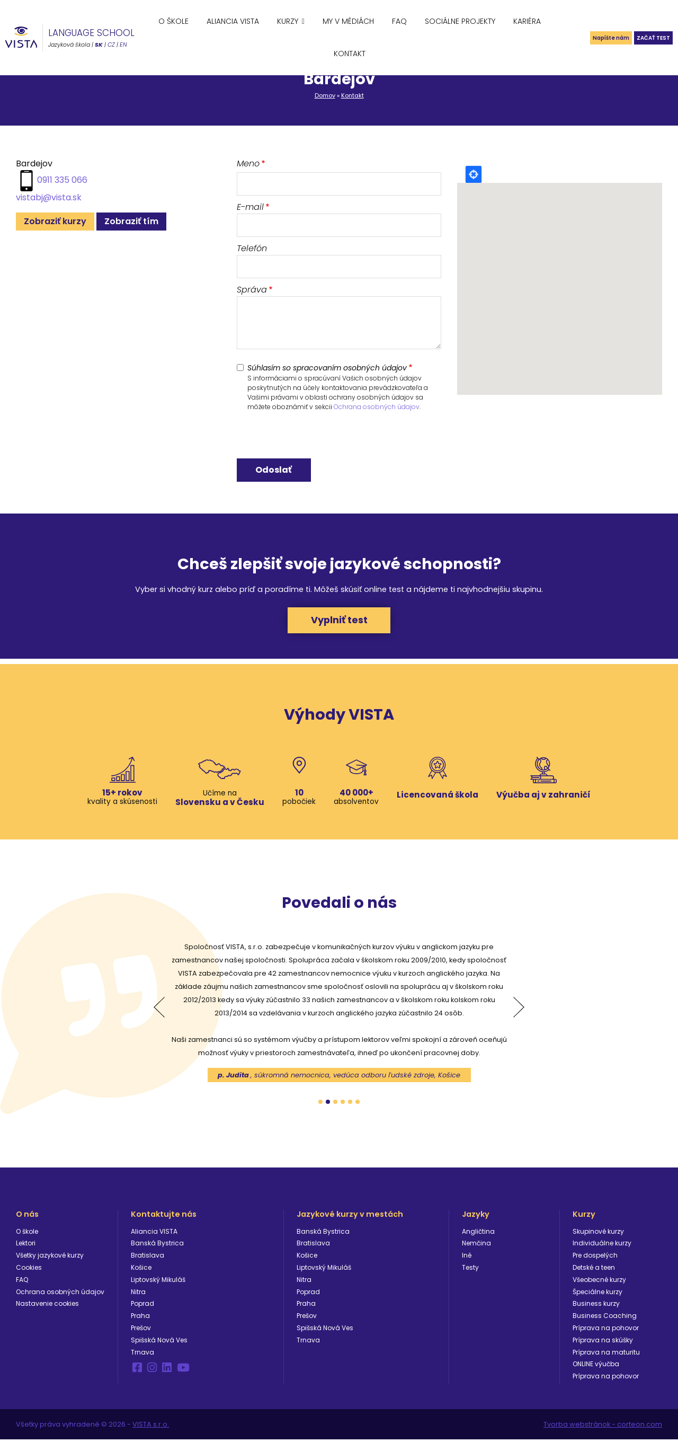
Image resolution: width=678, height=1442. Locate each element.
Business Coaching (605, 1317)
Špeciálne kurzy (597, 1293)
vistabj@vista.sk (49, 197)
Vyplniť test (339, 621)
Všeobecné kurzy (599, 1281)
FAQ (399, 21)
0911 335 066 (62, 180)
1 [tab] (320, 1103)
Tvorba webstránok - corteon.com (602, 1426)
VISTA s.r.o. (150, 1426)
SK (99, 44)
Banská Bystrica (157, 1245)
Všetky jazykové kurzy (50, 1257)
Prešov (141, 1329)
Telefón (252, 248)
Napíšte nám (585, 37)
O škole (173, 21)
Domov (325, 95)
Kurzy (287, 21)
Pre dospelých (595, 1257)
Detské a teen (594, 1268)
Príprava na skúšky (603, 1341)
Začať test (644, 37)
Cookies (29, 1268)
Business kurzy (596, 1305)
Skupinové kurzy (598, 1232)
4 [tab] (343, 1103)
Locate (473, 174)
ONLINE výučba (596, 1365)
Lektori (25, 1245)
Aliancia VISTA (233, 21)
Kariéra (527, 21)
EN (123, 44)
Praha (140, 1317)
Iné (466, 1257)
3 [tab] (335, 1103)
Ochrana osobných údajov (377, 406)
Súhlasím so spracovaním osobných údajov (327, 367)
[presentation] (317, 437)
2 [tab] (328, 1103)
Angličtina (478, 1232)
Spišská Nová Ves (159, 1341)
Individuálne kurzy (602, 1245)
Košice (141, 1268)
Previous (159, 1009)
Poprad (142, 1305)
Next (518, 1009)
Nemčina (476, 1245)
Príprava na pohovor (606, 1329)
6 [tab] (357, 1103)
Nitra (138, 1293)
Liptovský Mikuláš (158, 1281)
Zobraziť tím (131, 221)
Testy (470, 1268)
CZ (111, 44)
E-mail (250, 207)
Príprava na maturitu (606, 1353)
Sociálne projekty (460, 21)
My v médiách (348, 21)
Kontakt (349, 53)
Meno (248, 163)
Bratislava (147, 1257)
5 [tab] (350, 1103)
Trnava (142, 1353)
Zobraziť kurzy (55, 221)
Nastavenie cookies (47, 1305)
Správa (252, 290)
